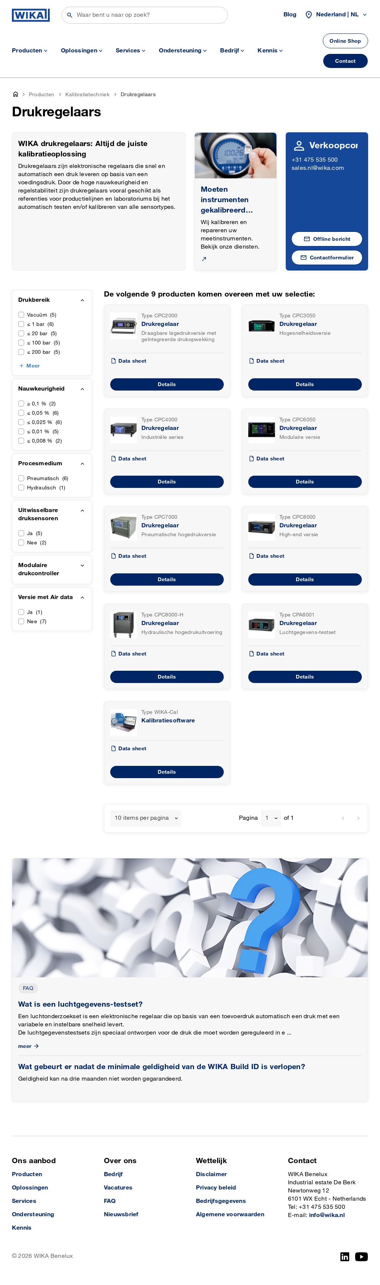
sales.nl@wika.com (318, 168)
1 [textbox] (267, 818)
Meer (32, 366)
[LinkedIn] (345, 1256)
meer (29, 1046)
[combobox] (145, 818)
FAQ (28, 988)
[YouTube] (361, 1256)
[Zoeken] (144, 15)
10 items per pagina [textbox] (142, 818)
